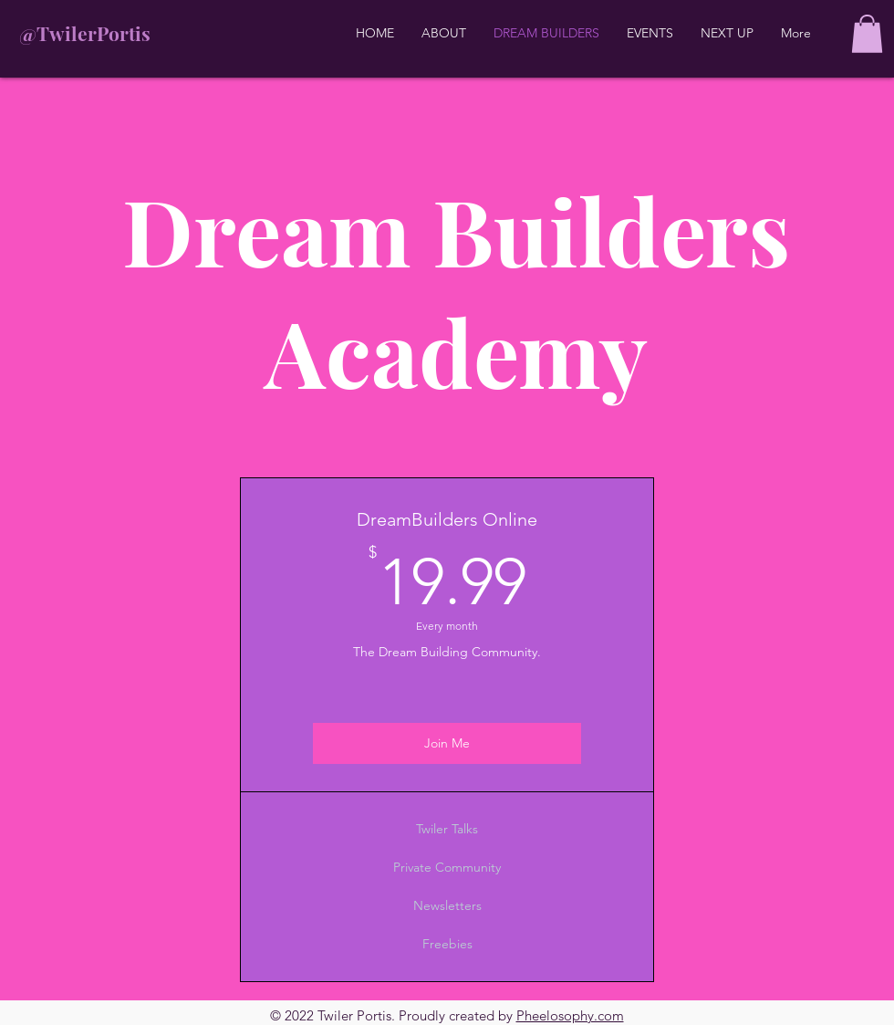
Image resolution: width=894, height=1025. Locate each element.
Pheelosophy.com (570, 1015)
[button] (867, 34)
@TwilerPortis (85, 33)
